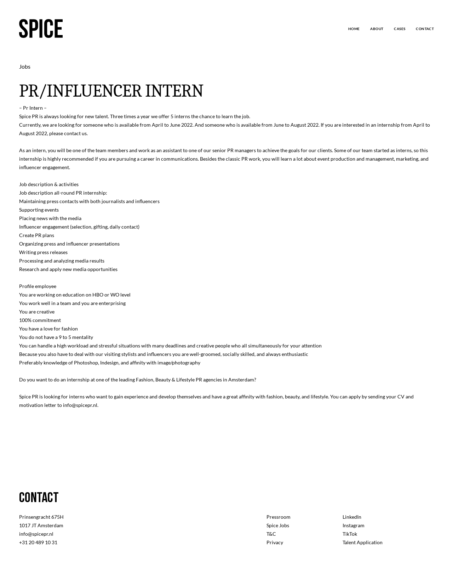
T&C (271, 534)
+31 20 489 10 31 (38, 542)
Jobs (24, 66)
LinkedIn (352, 517)
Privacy (274, 542)
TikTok (350, 534)
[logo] (41, 28)
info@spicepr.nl (36, 534)
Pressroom (278, 517)
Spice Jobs (277, 525)
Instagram (354, 525)
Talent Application (363, 542)
